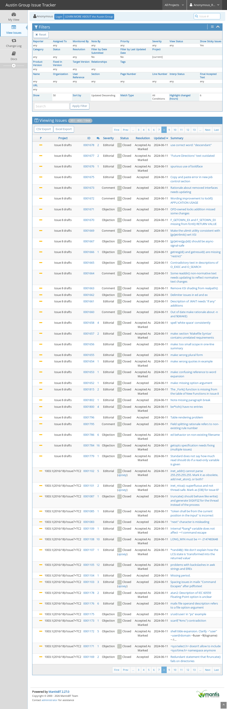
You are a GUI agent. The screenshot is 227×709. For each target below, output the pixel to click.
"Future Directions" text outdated (192, 156)
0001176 (88, 603)
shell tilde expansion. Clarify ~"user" (193, 631)
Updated (159, 138)
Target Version (81, 61)
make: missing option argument (191, 383)
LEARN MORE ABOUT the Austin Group (89, 16)
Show (36, 95)
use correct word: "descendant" (191, 145)
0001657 (88, 333)
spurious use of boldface (186, 166)
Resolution (79, 49)
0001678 (88, 145)
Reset (40, 34)
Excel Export (64, 129)
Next (207, 129)
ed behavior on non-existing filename (195, 435)
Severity (157, 41)
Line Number (159, 74)
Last (216, 129)
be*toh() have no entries (186, 407)
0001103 (88, 582)
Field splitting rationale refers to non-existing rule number (194, 426)
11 (181, 129)
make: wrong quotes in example (191, 361)
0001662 (88, 295)
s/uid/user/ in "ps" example (188, 614)
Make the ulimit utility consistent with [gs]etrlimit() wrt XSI (195, 233)
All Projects (174, 5)
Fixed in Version (57, 63)
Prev (125, 129)
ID (88, 138)
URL (35, 85)
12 (187, 129)
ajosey (122, 475)
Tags (122, 61)
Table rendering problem (186, 417)
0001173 (88, 621)
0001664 (88, 273)
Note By (95, 41)
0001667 (88, 241)
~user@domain (180, 635)
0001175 (88, 614)
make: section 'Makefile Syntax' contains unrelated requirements (192, 335)
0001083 (88, 522)
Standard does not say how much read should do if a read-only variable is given (194, 460)
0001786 (88, 435)
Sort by (77, 95)
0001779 (88, 456)
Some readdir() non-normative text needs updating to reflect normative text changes (194, 277)
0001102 (88, 471)
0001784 (88, 445)
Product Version (37, 63)
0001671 (88, 209)
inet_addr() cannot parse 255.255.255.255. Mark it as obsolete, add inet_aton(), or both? (194, 475)
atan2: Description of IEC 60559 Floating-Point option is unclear (191, 595)
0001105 (88, 565)
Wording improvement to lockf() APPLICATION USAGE (191, 200)
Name (36, 74)
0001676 (88, 166)
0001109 (88, 528)
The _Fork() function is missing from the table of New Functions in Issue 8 (194, 391)
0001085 (88, 511)
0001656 (88, 344)
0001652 (88, 383)
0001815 (88, 389)
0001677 (88, 156)
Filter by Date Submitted (99, 51)
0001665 (88, 263)
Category (38, 49)
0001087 (88, 496)
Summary (176, 138)
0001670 (88, 220)
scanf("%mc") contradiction (188, 621)
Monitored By (81, 41)
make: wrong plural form (186, 355)
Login (59, 16)
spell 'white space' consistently (190, 323)
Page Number (128, 74)
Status (56, 49)
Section (95, 74)
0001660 (88, 312)
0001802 (88, 400)
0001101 (88, 486)
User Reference (78, 75)
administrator (50, 700)
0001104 (88, 575)
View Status (176, 41)
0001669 (88, 231)
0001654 (88, 361)
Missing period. (180, 575)
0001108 (88, 539)
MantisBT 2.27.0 (59, 692)
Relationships (99, 61)
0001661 (88, 301)
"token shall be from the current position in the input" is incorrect (191, 513)
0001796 (88, 417)
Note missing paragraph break (190, 400)
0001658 (88, 323)
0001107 (88, 550)
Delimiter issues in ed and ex (189, 295)
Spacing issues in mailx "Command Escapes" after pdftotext (193, 584)
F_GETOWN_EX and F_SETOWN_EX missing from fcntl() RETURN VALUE (193, 222)
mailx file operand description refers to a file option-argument (194, 605)
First (116, 129)
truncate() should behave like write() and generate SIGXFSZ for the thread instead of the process (194, 500)
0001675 (88, 177)
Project (156, 49)
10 (175, 129)
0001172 (88, 631)
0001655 (88, 355)
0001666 (88, 252)
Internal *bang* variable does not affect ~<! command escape (192, 530)
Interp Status (177, 74)
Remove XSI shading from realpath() (194, 288)
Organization (60, 74)
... (200, 129)
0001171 (88, 646)
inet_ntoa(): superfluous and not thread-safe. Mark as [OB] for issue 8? (194, 488)
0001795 (88, 424)
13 (194, 129)
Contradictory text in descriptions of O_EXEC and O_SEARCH (194, 265)
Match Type (127, 95)
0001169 (88, 657)
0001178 (88, 593)
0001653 (88, 372)
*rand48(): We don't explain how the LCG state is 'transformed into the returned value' (194, 554)
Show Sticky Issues (210, 41)
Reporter (38, 41)
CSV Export (43, 129)
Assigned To (60, 41)
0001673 (88, 188)
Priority (124, 41)
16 (98, 445)
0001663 (88, 288)
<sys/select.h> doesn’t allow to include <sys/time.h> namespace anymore (195, 648)
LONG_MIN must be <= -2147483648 (194, 539)
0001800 (88, 407)
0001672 (88, 198)
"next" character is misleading (189, 522)
